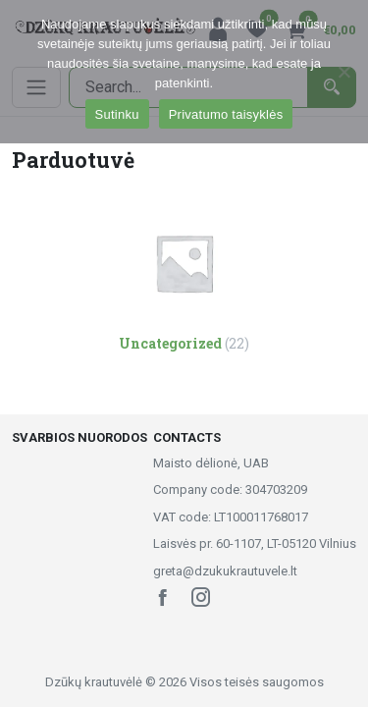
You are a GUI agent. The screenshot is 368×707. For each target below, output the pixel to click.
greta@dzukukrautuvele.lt (225, 571)
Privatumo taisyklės (226, 114)
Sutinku (117, 114)
